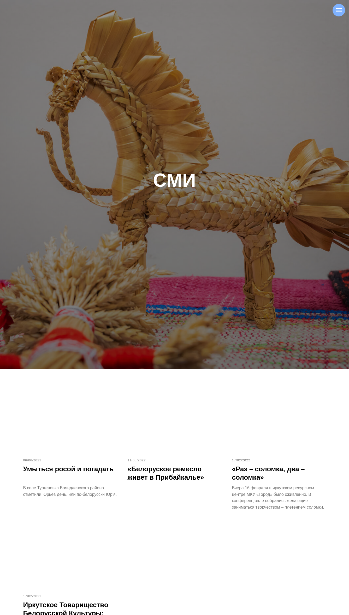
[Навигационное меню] (339, 10)
